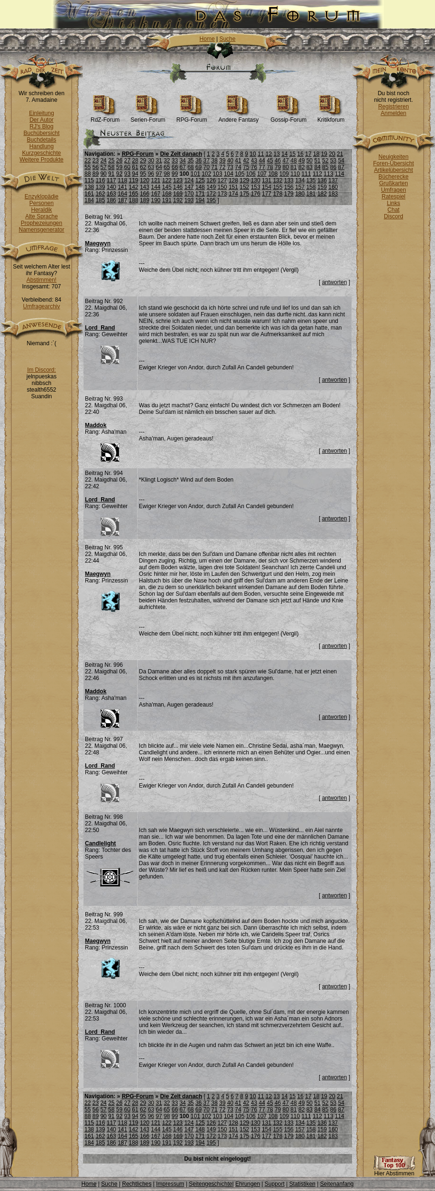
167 (155, 193)
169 (178, 193)
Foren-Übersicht (393, 163)
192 (178, 200)
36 (198, 160)
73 (230, 167)
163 (111, 193)
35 (190, 160)
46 (278, 160)
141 (122, 187)
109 (284, 173)
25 (111, 160)
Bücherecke (393, 176)
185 (100, 200)
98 (167, 173)
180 (300, 193)
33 (175, 160)
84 (317, 167)
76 (254, 167)
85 (325, 167)
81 (293, 167)
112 (317, 173)
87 (341, 167)
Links (393, 203)
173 (222, 193)
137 (333, 180)
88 (87, 173)
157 (300, 187)
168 (167, 193)
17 (308, 154)
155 (277, 187)
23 (96, 160)
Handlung (41, 146)
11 (261, 154)
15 (292, 154)
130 (255, 180)
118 (122, 180)
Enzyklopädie (41, 196)
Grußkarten (393, 183)
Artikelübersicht (393, 170)
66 (175, 167)
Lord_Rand (100, 327)
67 (182, 167)
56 (96, 167)
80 (286, 167)
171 (200, 193)
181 (311, 193)
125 (200, 180)
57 (103, 167)
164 (122, 193)
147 (189, 187)
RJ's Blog (41, 126)
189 (144, 200)
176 (255, 193)
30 (151, 160)
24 (103, 160)
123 (178, 180)
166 (144, 193)
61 (135, 167)
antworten (334, 282)
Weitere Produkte (41, 159)
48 (293, 160)
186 (111, 200)
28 (135, 160)
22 (87, 160)
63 (151, 167)
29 (143, 160)
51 (317, 160)
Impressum (170, 1184)
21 (340, 154)
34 (182, 160)
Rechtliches (136, 1184)
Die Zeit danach (181, 154)
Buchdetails (41, 139)
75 (246, 167)
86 (333, 167)
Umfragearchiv (41, 306)
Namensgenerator (41, 229)
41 (238, 160)
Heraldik (41, 209)
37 (207, 160)
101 (195, 173)
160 (333, 187)
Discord (393, 216)
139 (100, 187)
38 (214, 160)
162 (100, 193)
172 (211, 193)
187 (122, 200)
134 (300, 180)
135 (311, 180)
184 (89, 200)
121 (155, 180)
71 (214, 167)
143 (144, 187)
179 (289, 193)
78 (270, 167)
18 (316, 154)
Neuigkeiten (393, 156)
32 (167, 160)
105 (239, 173)
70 (207, 167)
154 (266, 187)
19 (324, 154)
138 (89, 187)
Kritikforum (330, 117)
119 (134, 180)
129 (244, 180)
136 (322, 180)
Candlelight (100, 843)
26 (119, 160)
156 (289, 187)
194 (200, 200)
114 (339, 173)
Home (207, 39)
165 (134, 193)
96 (151, 173)
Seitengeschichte (210, 1184)
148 (200, 187)
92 (119, 173)
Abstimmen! (41, 280)
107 (262, 173)
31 (159, 160)
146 (178, 187)
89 (96, 173)
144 (155, 187)
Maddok (95, 425)
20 (332, 154)
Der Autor (41, 119)
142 (134, 187)
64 (159, 167)
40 (230, 160)
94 (135, 173)
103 (217, 173)
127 (222, 180)
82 (301, 167)
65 (167, 167)
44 (262, 160)
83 (309, 167)
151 (233, 187)
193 (189, 200)
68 (190, 167)
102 (206, 173)
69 (198, 167)
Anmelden (393, 113)
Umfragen (393, 190)
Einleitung (41, 113)
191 (167, 200)
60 (127, 167)
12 (269, 154)
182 (322, 193)
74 (238, 167)
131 (266, 180)
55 (87, 167)
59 (119, 167)
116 (100, 180)
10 (253, 154)
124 (189, 180)
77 (262, 167)
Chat (393, 209)
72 (222, 167)
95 (143, 173)
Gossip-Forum (288, 117)
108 (273, 173)
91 (111, 173)
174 (233, 193)
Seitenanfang (337, 1184)
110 (295, 173)
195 (211, 200)
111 (306, 173)
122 (167, 180)
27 (127, 160)
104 (228, 173)
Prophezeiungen (41, 223)
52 (325, 160)
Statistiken (302, 1184)
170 (189, 193)
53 (333, 160)
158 (311, 187)
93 (127, 173)
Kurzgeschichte (41, 153)
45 (270, 160)
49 (301, 160)
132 (277, 180)
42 (246, 160)
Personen (41, 203)
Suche (227, 39)
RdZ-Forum (105, 117)
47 (286, 160)
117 (111, 180)
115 (89, 180)
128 (233, 180)
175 (244, 193)
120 (144, 180)
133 (289, 180)
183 (333, 193)
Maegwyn (98, 243)
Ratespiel (393, 196)
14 (284, 154)
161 (89, 193)
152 (244, 187)
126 (211, 180)
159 (322, 187)
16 (300, 154)
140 (111, 187)
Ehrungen (247, 1184)
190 (155, 200)
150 (222, 187)
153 (255, 187)
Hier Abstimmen (394, 1171)
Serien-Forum (147, 117)
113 (328, 173)
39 (222, 160)
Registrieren (393, 106)
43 (254, 160)
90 (103, 173)
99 (175, 173)
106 (251, 173)
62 (143, 167)
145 (167, 187)
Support (275, 1184)
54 (341, 160)
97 (159, 173)
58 (111, 167)
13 (276, 154)
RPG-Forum (191, 117)
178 (277, 193)
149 (211, 187)
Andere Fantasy (238, 117)
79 (278, 167)
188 (134, 200)
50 (309, 160)
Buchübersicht (41, 133)
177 (266, 193)
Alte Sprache (41, 216)
